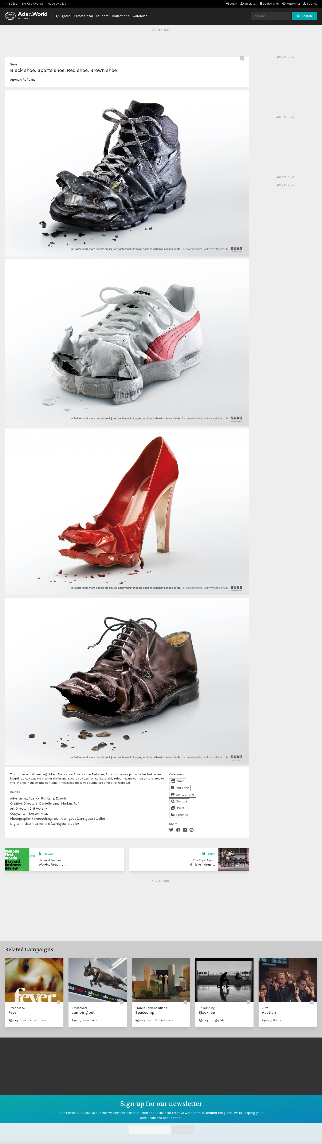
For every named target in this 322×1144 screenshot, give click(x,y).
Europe (179, 801)
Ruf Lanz (29, 79)
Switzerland (182, 795)
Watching (291, 3)
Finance (179, 815)
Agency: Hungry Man (212, 1020)
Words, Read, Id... (52, 864)
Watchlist (140, 16)
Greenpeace (16, 1008)
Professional (83, 16)
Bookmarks (269, 3)
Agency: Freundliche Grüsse (27, 1020)
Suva (13, 64)
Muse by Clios (56, 3)
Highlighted (61, 16)
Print (177, 808)
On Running (207, 1008)
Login (231, 3)
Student (102, 16)
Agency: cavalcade (84, 1020)
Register (248, 3)
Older (208, 854)
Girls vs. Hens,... (202, 864)
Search (304, 16)
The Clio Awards (32, 3)
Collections (120, 16)
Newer (46, 854)
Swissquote (79, 1008)
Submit (310, 3)
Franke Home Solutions (151, 1008)
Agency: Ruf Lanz (273, 1020)
